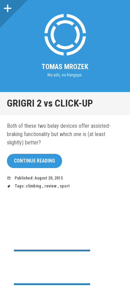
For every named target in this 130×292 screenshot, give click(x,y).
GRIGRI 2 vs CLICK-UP (50, 103)
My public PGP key (33, 272)
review (50, 186)
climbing (33, 186)
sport (65, 186)
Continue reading (34, 161)
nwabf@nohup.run (46, 239)
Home (20, 262)
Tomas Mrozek (65, 66)
